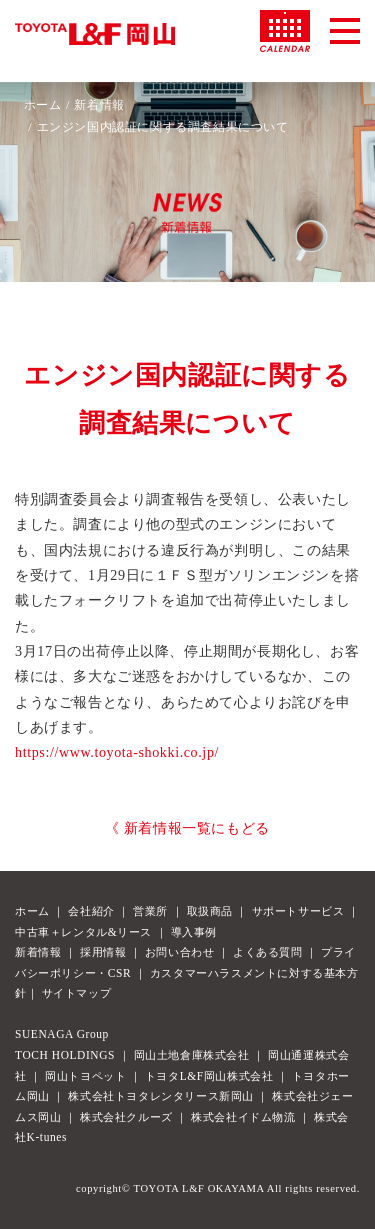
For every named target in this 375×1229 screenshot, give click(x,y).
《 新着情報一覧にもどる (187, 828)
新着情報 (99, 105)
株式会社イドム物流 (243, 1117)
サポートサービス (298, 911)
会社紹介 (91, 911)
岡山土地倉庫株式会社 (192, 1055)
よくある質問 (268, 952)
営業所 (150, 911)
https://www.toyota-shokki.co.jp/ (117, 752)
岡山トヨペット (85, 1076)
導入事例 (194, 932)
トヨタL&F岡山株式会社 (209, 1076)
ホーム (43, 105)
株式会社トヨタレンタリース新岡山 (161, 1096)
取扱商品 (210, 911)
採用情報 (103, 952)
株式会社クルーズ (126, 1117)
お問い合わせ (180, 952)
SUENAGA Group (62, 1034)
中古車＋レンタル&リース (83, 932)
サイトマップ (77, 993)
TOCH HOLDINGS (65, 1055)
